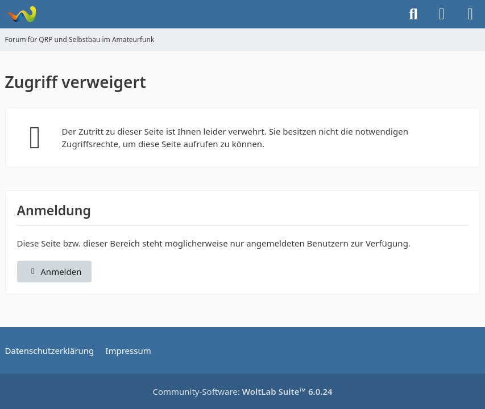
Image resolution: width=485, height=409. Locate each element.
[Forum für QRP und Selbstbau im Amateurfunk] (21, 14)
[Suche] (413, 14)
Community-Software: (242, 391)
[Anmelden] (441, 14)
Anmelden (54, 271)
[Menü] (470, 14)
